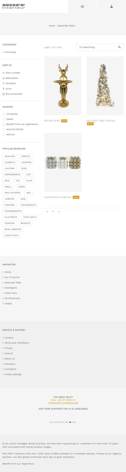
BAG (29, 193)
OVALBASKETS (28, 205)
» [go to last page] (58, 211)
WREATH (25, 156)
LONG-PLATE (11, 235)
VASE (23, 199)
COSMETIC (10, 162)
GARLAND (10, 156)
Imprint (9, 353)
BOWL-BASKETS (13, 229)
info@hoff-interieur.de (63, 403)
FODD (24, 168)
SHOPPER (27, 162)
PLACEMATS (11, 217)
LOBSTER (9, 199)
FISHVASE (10, 205)
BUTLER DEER (55, 120)
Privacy (9, 348)
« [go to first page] (47, 211)
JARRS (21, 186)
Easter (9, 119)
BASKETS (25, 223)
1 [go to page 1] (53, 211)
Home (52, 25)
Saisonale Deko (66, 25)
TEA (18, 180)
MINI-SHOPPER (12, 193)
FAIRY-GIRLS (29, 217)
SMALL (8, 186)
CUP (28, 174)
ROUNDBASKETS (13, 211)
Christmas (10, 52)
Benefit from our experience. (22, 124)
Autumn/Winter (14, 129)
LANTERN (10, 168)
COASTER (9, 223)
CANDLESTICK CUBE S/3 (61, 197)
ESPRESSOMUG (12, 174)
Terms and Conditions (17, 342)
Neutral (10, 134)
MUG (7, 180)
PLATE (29, 180)
